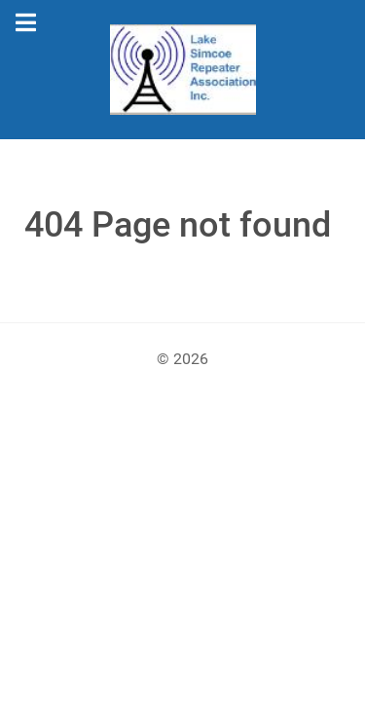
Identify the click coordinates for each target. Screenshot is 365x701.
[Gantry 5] (182, 69)
